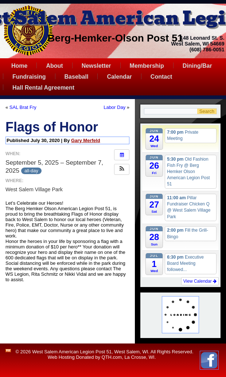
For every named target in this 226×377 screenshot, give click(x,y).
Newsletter (96, 66)
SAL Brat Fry (22, 107)
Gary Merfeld (85, 140)
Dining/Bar (197, 66)
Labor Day (114, 107)
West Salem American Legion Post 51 (72, 351)
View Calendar (200, 281)
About (54, 66)
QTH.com (112, 357)
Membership (147, 66)
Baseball (77, 77)
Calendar (119, 77)
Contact (161, 77)
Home (19, 66)
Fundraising (29, 77)
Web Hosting (61, 357)
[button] (121, 169)
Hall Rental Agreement (43, 88)
